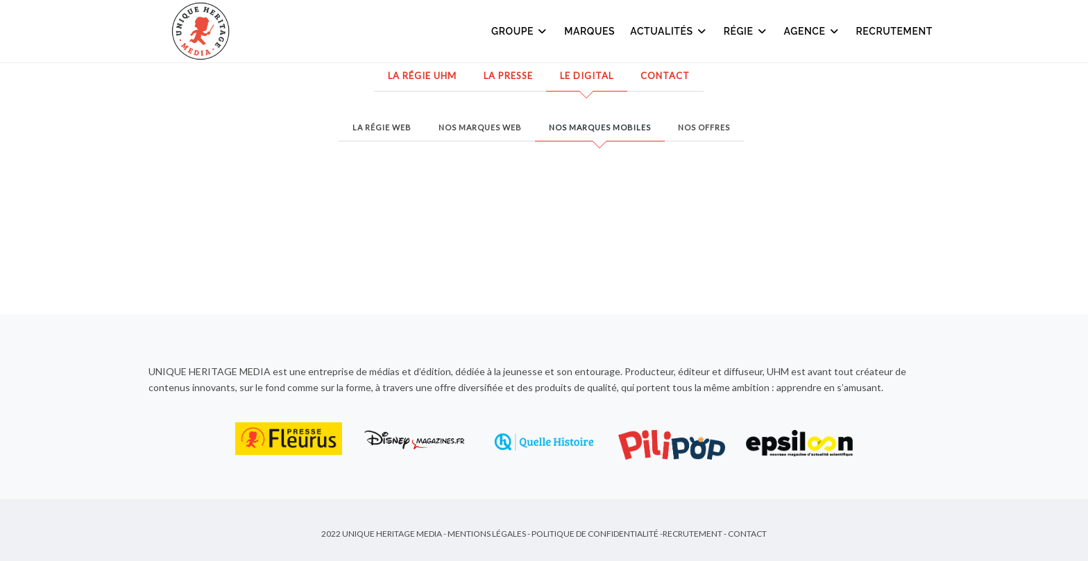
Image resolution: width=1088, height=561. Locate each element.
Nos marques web (480, 127)
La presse (508, 75)
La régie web (381, 127)
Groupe (520, 31)
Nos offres (704, 127)
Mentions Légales (487, 533)
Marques (589, 31)
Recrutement (894, 31)
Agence (812, 31)
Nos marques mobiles (600, 127)
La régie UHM (422, 75)
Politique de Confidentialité (595, 533)
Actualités (669, 31)
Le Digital (586, 75)
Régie (746, 31)
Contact (665, 75)
